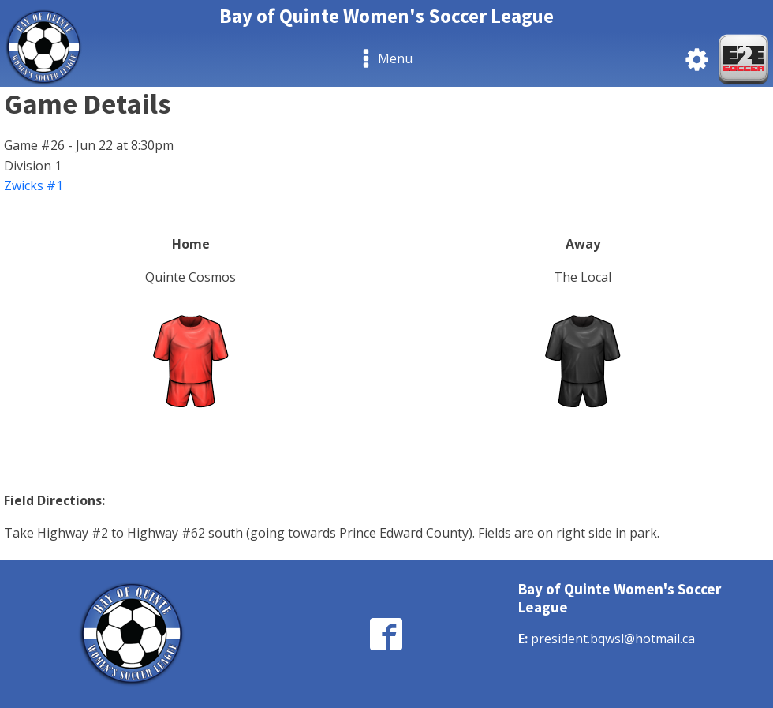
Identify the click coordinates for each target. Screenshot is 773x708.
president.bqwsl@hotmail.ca (613, 638)
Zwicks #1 (33, 185)
